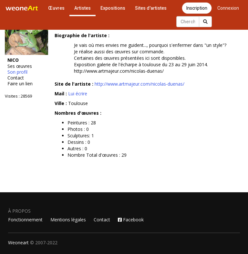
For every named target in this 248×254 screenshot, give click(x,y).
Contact (15, 78)
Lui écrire (77, 93)
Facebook (131, 220)
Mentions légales (68, 220)
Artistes (82, 8)
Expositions (112, 8)
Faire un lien (20, 84)
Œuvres (56, 8)
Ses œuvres (19, 66)
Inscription (196, 8)
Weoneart (18, 242)
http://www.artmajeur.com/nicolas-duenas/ (139, 84)
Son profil (17, 72)
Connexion (228, 8)
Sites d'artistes (151, 8)
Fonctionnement (25, 220)
